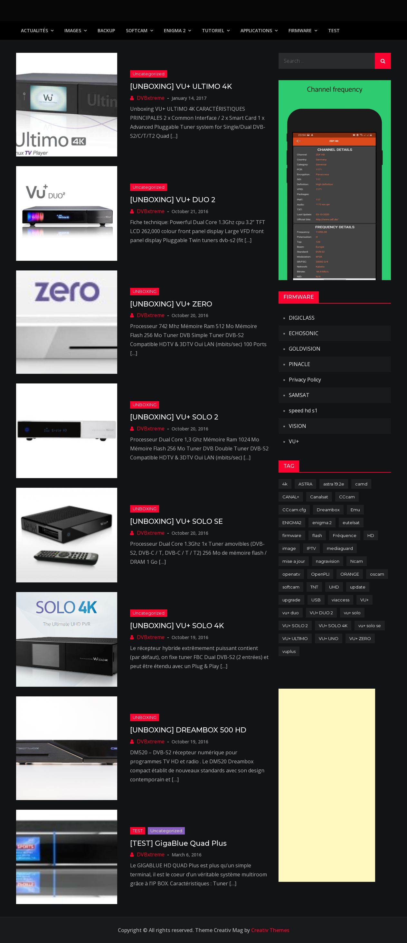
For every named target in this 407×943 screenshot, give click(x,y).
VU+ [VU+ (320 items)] (364, 599)
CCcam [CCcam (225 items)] (347, 496)
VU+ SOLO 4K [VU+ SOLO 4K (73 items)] (333, 625)
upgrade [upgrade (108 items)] (291, 599)
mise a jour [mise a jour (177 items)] (293, 561)
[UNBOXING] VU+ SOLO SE (176, 521)
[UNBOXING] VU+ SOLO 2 (174, 417)
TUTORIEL (213, 30)
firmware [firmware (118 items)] (291, 535)
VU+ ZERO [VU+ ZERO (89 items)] (360, 638)
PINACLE (299, 364)
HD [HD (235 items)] (370, 535)
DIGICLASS (302, 317)
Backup (106, 30)
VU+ (294, 441)
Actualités (34, 30)
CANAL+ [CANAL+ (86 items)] (290, 496)
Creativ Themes (270, 930)
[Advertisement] (327, 785)
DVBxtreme (151, 97)
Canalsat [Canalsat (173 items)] (319, 496)
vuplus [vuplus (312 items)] (289, 651)
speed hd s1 (303, 410)
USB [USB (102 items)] (316, 599)
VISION (297, 425)
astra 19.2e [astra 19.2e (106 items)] (333, 483)
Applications (256, 30)
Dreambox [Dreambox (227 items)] (328, 509)
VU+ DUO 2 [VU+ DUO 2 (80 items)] (321, 612)
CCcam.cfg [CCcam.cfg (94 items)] (294, 509)
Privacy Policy (305, 379)
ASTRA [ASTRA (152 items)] (305, 483)
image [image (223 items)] (289, 548)
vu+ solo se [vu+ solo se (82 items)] (369, 625)
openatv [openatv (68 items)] (291, 574)
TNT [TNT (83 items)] (314, 586)
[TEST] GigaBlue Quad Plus (178, 843)
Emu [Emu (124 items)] (355, 509)
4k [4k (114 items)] (285, 483)
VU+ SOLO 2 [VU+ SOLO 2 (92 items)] (295, 625)
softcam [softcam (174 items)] (290, 586)
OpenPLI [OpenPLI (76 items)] (320, 574)
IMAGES (72, 30)
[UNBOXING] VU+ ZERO (171, 304)
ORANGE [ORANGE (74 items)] (349, 574)
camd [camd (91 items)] (361, 483)
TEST (334, 30)
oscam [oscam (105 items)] (377, 574)
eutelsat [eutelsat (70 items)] (351, 522)
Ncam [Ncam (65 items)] (356, 561)
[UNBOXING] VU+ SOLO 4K (177, 625)
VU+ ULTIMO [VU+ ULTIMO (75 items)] (295, 638)
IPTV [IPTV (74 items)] (311, 548)
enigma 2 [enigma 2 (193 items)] (322, 522)
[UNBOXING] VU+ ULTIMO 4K (181, 86)
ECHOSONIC (303, 333)
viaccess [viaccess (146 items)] (340, 599)
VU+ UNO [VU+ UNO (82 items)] (328, 638)
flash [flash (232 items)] (317, 535)
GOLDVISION (304, 348)
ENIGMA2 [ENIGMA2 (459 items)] (291, 522)
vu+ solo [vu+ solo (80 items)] (352, 612)
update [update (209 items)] (357, 586)
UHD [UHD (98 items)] (334, 586)
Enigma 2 (174, 30)
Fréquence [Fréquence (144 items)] (344, 535)
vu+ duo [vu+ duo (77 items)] (290, 612)
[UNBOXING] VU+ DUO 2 (172, 199)
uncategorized (149, 73)
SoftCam (136, 30)
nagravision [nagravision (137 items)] (327, 561)
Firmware (300, 30)
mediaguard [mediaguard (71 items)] (340, 548)
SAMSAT (299, 395)
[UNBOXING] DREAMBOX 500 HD (188, 730)
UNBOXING (144, 291)
